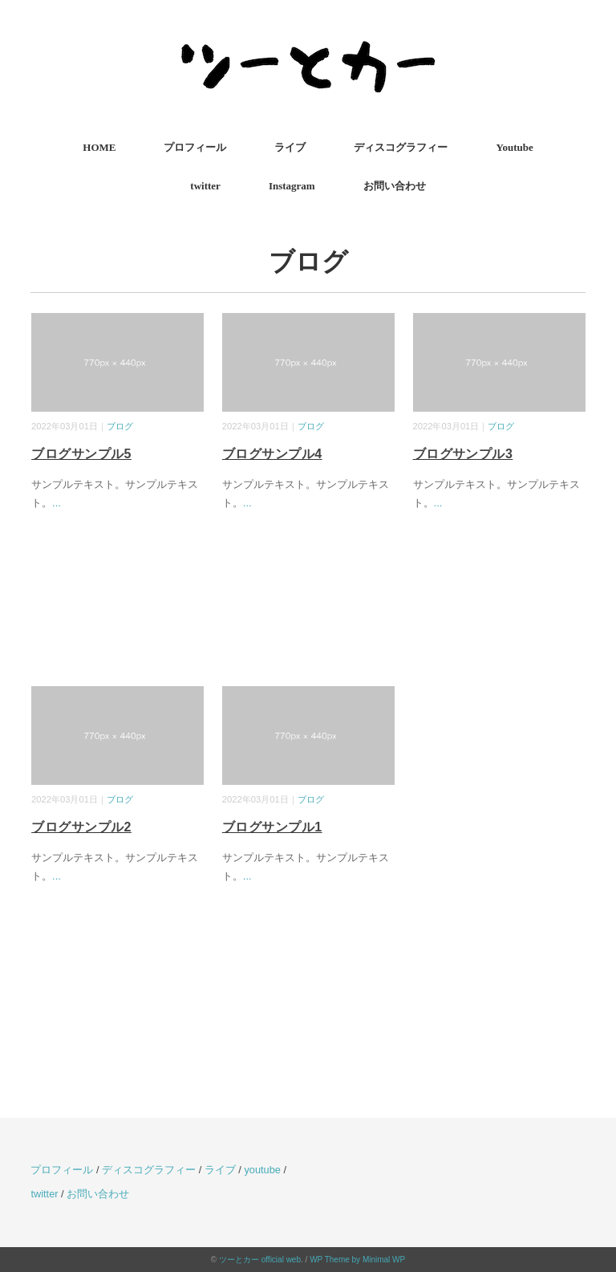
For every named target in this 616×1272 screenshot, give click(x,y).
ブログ (120, 426)
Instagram (292, 186)
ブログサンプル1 (272, 827)
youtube (262, 1170)
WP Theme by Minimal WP (357, 1259)
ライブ (290, 147)
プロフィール (195, 147)
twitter (205, 186)
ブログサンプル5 (81, 454)
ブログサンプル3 (463, 454)
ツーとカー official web (260, 1259)
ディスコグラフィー (401, 147)
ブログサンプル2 (81, 827)
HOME (99, 147)
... (56, 503)
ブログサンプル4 (272, 454)
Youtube (514, 147)
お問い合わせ (394, 186)
